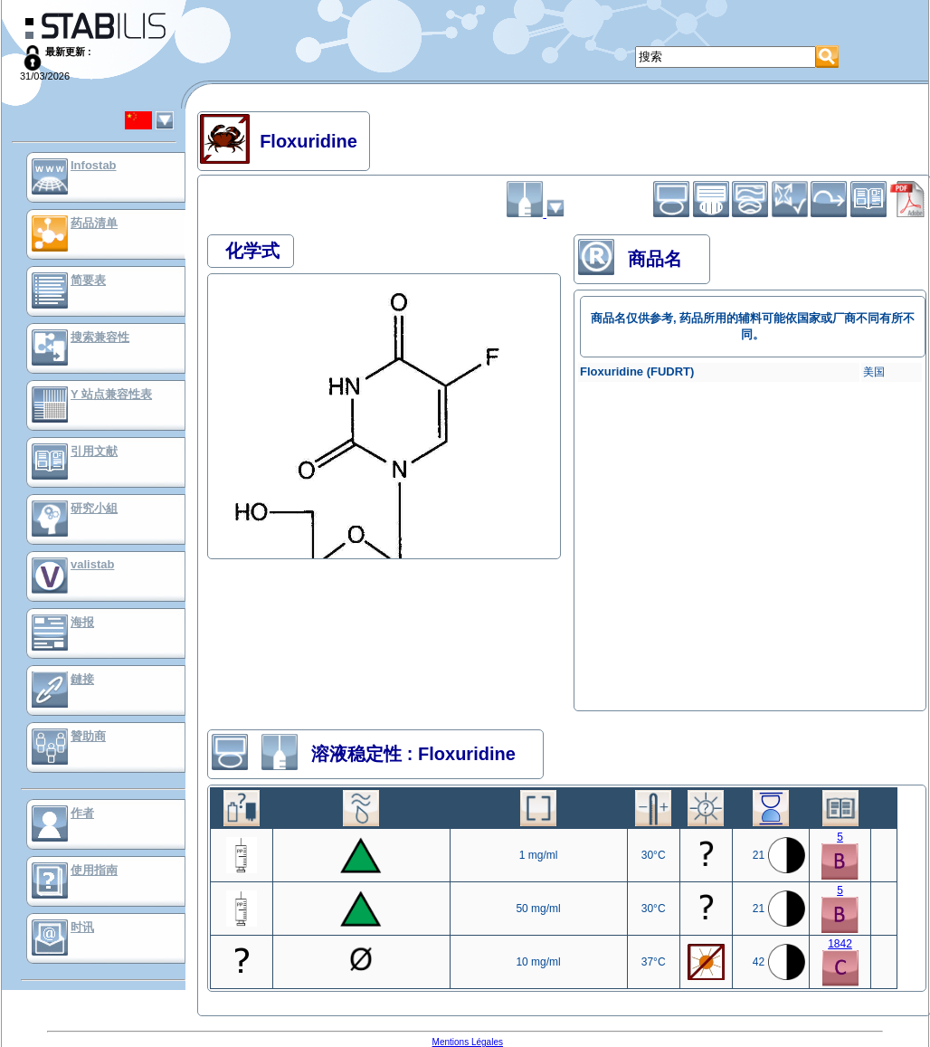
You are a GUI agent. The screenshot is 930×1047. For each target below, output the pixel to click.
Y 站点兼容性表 (111, 394)
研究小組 (94, 508)
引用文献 (94, 451)
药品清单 (94, 223)
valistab (92, 564)
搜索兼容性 (100, 337)
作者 (82, 813)
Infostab (94, 165)
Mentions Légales (467, 1042)
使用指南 (94, 870)
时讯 (82, 927)
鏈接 (82, 679)
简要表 (88, 280)
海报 (82, 622)
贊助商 (88, 736)
